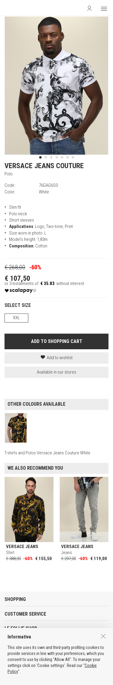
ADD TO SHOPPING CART (56, 341)
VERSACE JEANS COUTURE (44, 166)
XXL (16, 317)
